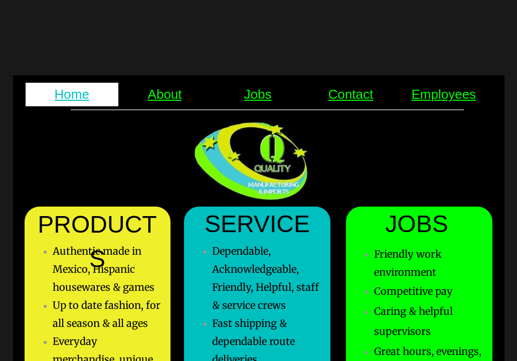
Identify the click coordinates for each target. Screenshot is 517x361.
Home (72, 94)
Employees (443, 94)
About (165, 94)
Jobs (258, 94)
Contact (351, 94)
